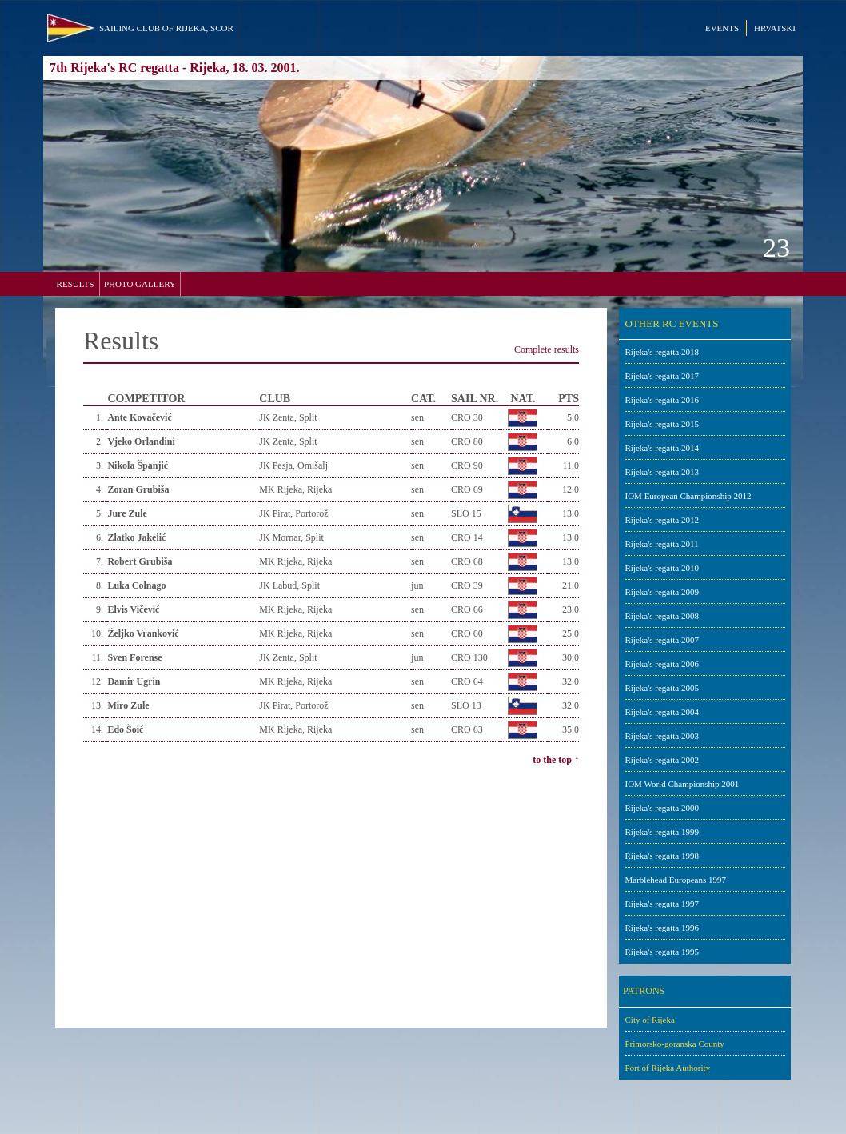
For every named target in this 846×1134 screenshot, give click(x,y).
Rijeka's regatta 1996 (662, 927)
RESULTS (75, 284)
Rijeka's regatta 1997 (662, 903)
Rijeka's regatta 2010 (662, 568)
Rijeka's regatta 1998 (662, 855)
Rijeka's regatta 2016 (662, 400)
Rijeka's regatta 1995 (662, 951)
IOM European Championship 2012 (688, 496)
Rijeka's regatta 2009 (662, 592)
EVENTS (722, 28)
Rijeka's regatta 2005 (662, 688)
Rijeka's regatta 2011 (662, 544)
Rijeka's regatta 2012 (662, 520)
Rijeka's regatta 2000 (662, 808)
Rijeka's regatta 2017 (662, 376)
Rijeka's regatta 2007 (662, 640)
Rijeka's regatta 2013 (662, 472)
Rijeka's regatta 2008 (662, 616)
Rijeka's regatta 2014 (662, 448)
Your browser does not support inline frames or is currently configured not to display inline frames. (331, 668)
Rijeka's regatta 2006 (662, 664)
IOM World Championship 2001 (682, 784)
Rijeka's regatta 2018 (662, 352)
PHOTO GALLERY (140, 284)
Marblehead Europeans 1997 (675, 879)
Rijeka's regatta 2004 (662, 712)
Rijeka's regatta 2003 (662, 736)
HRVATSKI (775, 28)
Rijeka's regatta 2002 (662, 760)
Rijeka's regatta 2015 (662, 424)
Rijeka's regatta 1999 (662, 832)
